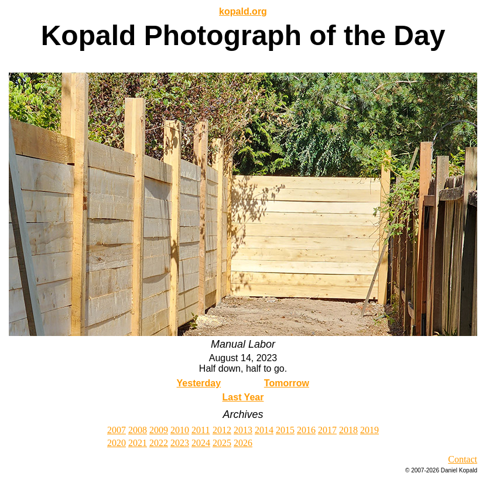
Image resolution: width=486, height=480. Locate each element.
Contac (461, 459)
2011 (200, 430)
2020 (116, 443)
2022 (158, 443)
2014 (264, 430)
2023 (179, 443)
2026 (243, 443)
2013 (243, 430)
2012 (222, 430)
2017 (327, 430)
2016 (306, 430)
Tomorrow (286, 383)
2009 (158, 430)
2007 (116, 430)
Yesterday (199, 383)
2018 (348, 430)
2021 (137, 443)
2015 (285, 430)
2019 (369, 430)
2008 (137, 430)
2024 (200, 443)
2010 (179, 430)
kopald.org (243, 11)
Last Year (243, 397)
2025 (222, 443)
